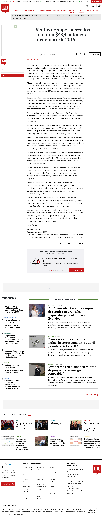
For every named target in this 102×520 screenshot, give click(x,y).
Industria (87, 420)
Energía (6, 362)
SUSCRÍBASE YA (76, 270)
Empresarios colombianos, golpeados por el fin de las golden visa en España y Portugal (13, 339)
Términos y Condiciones (75, 481)
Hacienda (19, 436)
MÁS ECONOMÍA (90, 395)
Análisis (52, 467)
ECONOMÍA (24, 10)
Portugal (7, 333)
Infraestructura (41, 486)
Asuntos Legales (28, 470)
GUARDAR (94, 54)
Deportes (87, 436)
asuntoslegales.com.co (8, 509)
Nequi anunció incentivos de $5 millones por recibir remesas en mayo (58, 442)
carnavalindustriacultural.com (31, 511)
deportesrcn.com (18, 514)
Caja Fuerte (40, 470)
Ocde (64, 15)
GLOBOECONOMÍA (45, 10)
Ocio (51, 489)
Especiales (39, 479)
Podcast (25, 494)
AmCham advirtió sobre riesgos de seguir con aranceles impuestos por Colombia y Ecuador (70, 313)
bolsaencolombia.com (74, 509)
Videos (38, 498)
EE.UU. (17, 420)
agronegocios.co (24, 509)
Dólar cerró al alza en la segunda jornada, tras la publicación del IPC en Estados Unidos (14, 354)
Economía (53, 475)
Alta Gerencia (40, 467)
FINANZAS (17, 10)
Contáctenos (71, 476)
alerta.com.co (6, 514)
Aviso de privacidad (73, 479)
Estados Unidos (79, 15)
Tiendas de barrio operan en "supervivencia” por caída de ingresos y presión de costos (12, 384)
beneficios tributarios (20, 18)
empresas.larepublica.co (40, 509)
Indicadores (26, 486)
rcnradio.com (58, 511)
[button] (29, 262)
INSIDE (98, 10)
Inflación (34, 15)
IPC (40, 15)
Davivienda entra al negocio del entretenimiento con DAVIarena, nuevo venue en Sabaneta (13, 324)
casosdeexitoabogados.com (10, 511)
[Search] (87, 6)
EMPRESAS (31, 10)
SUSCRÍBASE (96, 1)
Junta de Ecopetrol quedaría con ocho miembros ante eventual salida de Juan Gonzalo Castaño (13, 369)
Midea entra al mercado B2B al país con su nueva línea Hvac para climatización (58, 427)
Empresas (26, 479)
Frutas (58, 15)
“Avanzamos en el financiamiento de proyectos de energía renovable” (72, 370)
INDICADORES (91, 10)
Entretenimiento (10, 317)
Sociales (52, 420)
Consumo (26, 475)
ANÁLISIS (65, 10)
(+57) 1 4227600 (6, 477)
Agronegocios (27, 467)
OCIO (37, 10)
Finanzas (25, 482)
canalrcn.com (47, 511)
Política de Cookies (73, 488)
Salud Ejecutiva (55, 494)
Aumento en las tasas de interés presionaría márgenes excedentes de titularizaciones (22, 444)
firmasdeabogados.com (57, 509)
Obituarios (39, 489)
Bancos (6, 304)
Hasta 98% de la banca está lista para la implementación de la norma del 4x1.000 (13, 309)
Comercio (7, 378)
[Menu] (12, 10)
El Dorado (89, 15)
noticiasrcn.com (70, 511)
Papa (52, 15)
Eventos (52, 479)
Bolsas (6, 349)
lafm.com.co (81, 511)
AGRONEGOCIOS (57, 10)
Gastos (70, 15)
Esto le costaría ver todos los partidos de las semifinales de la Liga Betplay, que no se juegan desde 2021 (92, 443)
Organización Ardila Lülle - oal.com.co (93, 510)
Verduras (46, 15)
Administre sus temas (10, 76)
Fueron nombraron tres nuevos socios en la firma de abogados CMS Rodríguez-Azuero (91, 427)
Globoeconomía (55, 482)
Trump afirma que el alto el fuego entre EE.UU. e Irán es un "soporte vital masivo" (24, 427)
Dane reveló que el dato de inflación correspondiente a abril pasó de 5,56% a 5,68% (71, 343)
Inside (52, 486)
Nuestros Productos (73, 474)
